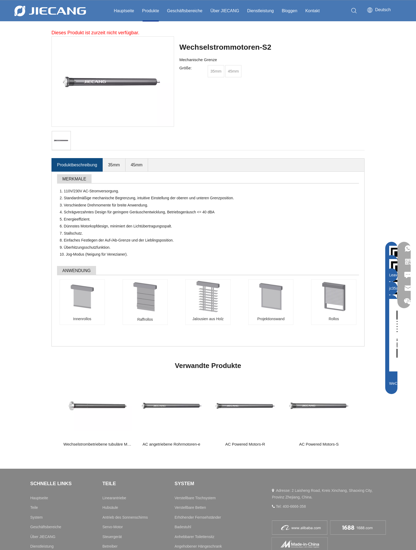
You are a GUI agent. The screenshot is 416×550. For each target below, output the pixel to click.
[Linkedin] (276, 496)
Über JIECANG (224, 11)
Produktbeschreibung (77, 165)
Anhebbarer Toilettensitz (194, 461)
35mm (114, 165)
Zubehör (109, 480)
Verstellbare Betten (190, 432)
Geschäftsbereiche (184, 11)
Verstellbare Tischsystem (195, 422)
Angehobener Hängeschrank (198, 470)
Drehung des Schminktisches (199, 490)
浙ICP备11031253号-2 (356, 536)
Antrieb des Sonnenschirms (125, 441)
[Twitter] (328, 496)
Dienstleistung (260, 11)
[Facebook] (302, 496)
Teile (34, 432)
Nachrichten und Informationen (55, 480)
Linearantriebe (114, 422)
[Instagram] (315, 496)
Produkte (150, 11)
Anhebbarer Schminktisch (196, 480)
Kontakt (312, 11)
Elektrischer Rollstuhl (192, 499)
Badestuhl (183, 451)
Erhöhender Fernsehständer (198, 441)
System (36, 441)
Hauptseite (124, 11)
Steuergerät (112, 461)
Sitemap (262, 536)
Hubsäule (110, 432)
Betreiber (110, 470)
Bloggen (289, 11)
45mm (136, 165)
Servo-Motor (112, 451)
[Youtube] (289, 496)
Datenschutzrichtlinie (289, 536)
